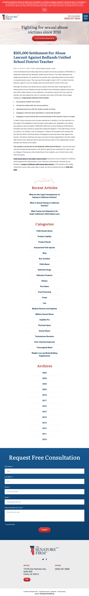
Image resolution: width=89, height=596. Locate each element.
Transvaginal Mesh (44, 347)
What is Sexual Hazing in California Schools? (44, 204)
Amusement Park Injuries (44, 247)
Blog (53, 68)
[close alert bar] (44, 10)
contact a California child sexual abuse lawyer (37, 164)
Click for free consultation (44, 38)
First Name (9, 466)
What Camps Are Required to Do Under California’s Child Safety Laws (44, 212)
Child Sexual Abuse (43, 68)
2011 (44, 434)
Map (27, 578)
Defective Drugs (44, 270)
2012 (44, 428)
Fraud (44, 297)
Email (7, 497)
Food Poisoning (44, 292)
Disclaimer (53, 590)
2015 (44, 412)
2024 (44, 384)
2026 (44, 373)
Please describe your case (14, 508)
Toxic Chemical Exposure (44, 342)
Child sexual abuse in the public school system (30, 159)
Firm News (44, 286)
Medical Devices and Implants (44, 309)
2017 (44, 400)
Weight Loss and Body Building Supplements (44, 354)
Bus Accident (44, 259)
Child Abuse (44, 264)
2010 (44, 439)
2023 (44, 389)
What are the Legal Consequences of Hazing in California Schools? (44, 195)
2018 (44, 395)
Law (44, 303)
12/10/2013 (21, 68)
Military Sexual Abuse (44, 314)
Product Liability (44, 236)
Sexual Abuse (44, 331)
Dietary (44, 281)
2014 (44, 417)
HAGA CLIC (18, 6)
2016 (44, 406)
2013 (44, 423)
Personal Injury (44, 325)
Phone (7, 487)
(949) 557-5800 (72, 18)
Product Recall (44, 242)
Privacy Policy (61, 590)
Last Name (9, 477)
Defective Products (44, 275)
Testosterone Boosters (44, 336)
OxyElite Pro (44, 320)
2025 (44, 378)
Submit (44, 529)
